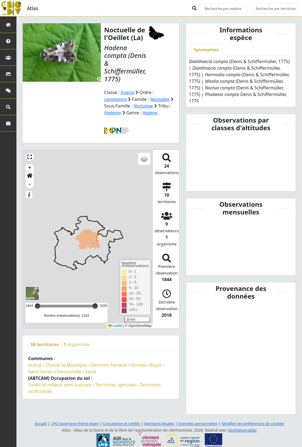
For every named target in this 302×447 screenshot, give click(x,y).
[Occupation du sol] (8, 74)
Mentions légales (159, 423)
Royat (155, 364)
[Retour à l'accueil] (8, 24)
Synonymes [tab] (205, 50)
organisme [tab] (76, 344)
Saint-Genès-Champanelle (54, 371)
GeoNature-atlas (242, 430)
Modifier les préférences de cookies (254, 423)
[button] (29, 156)
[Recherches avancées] (8, 107)
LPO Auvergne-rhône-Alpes (73, 423)
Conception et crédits (121, 423)
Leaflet (115, 325)
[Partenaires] (8, 57)
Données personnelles (199, 423)
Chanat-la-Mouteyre (65, 364)
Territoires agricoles (115, 384)
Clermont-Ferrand (108, 364)
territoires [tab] (44, 344)
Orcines (138, 364)
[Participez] (8, 90)
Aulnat (35, 364)
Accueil (38, 423)
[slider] (95, 305)
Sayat (90, 371)
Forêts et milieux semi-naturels (60, 384)
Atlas (32, 8)
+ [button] (29, 167)
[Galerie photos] (8, 123)
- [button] (29, 183)
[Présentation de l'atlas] (8, 41)
